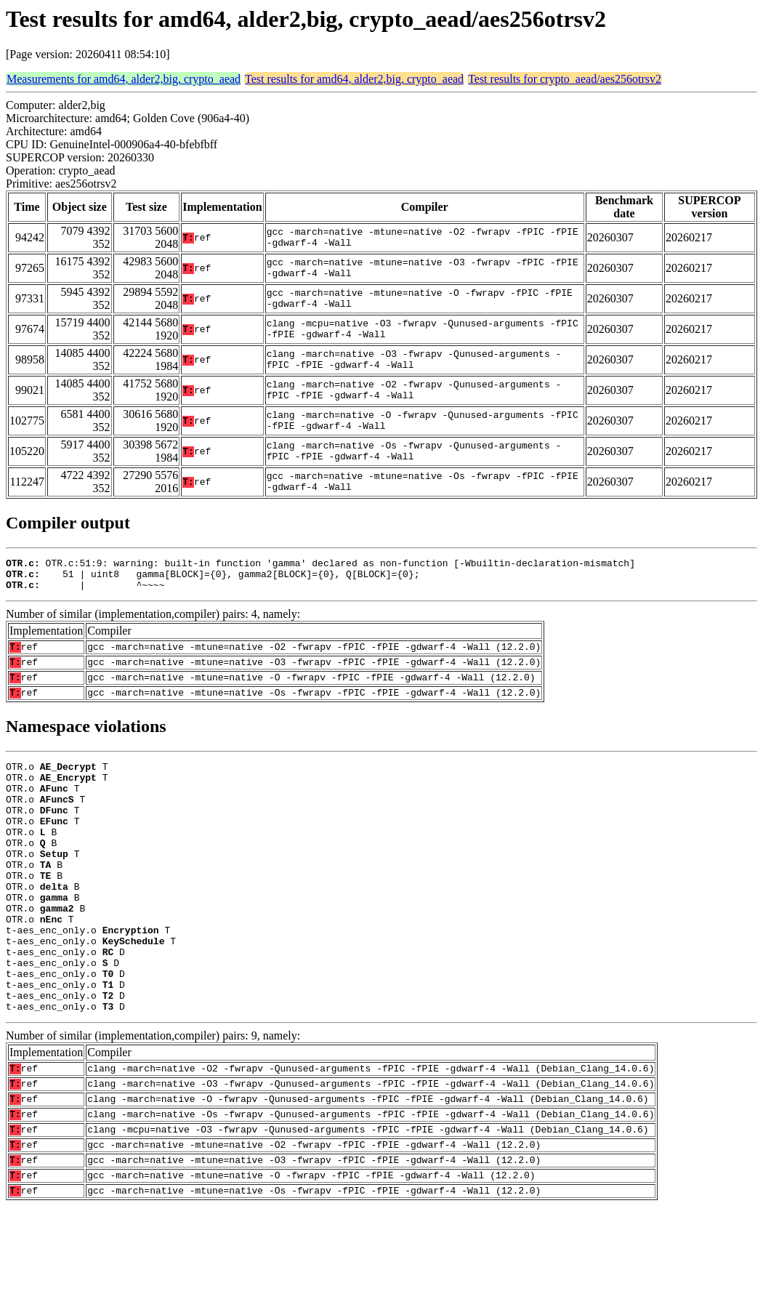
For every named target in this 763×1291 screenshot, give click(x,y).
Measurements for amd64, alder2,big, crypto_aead (124, 79)
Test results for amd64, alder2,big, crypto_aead (354, 79)
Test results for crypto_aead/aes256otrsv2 (564, 79)
